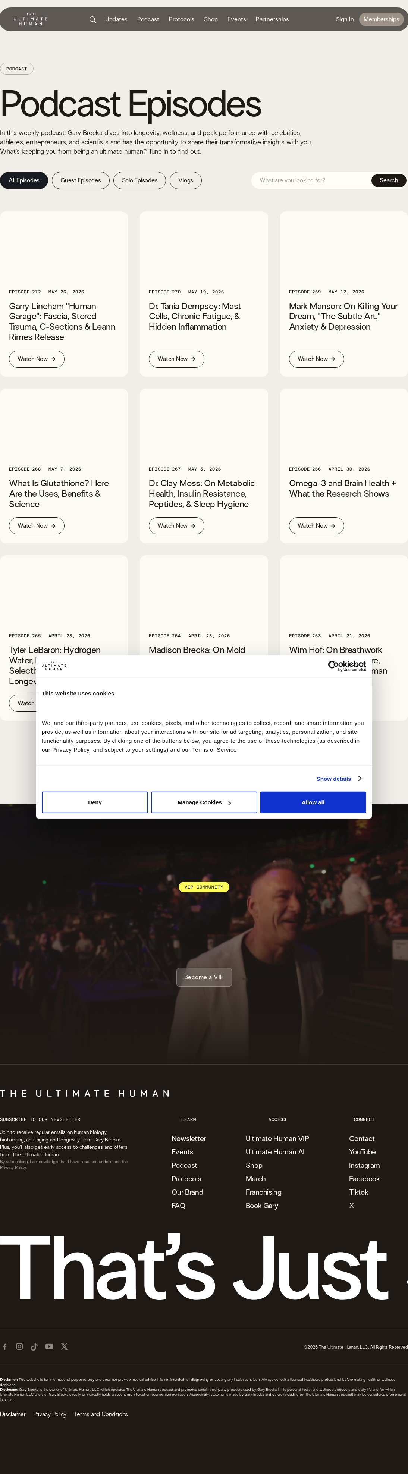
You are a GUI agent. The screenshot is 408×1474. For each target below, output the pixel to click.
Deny (95, 802)
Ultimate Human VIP (277, 1139)
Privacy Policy (50, 1414)
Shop (254, 1165)
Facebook (364, 1179)
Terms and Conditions (101, 1414)
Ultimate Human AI (275, 1152)
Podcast (184, 1165)
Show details (334, 778)
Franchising (264, 1192)
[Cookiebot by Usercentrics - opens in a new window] (333, 666)
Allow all (313, 802)
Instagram (364, 1165)
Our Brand (187, 1192)
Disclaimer (13, 1414)
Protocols (186, 1179)
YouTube (362, 1152)
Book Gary (262, 1206)
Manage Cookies (204, 802)
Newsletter (189, 1139)
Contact (362, 1139)
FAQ (179, 1206)
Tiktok (358, 1192)
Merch (256, 1179)
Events (183, 1152)
